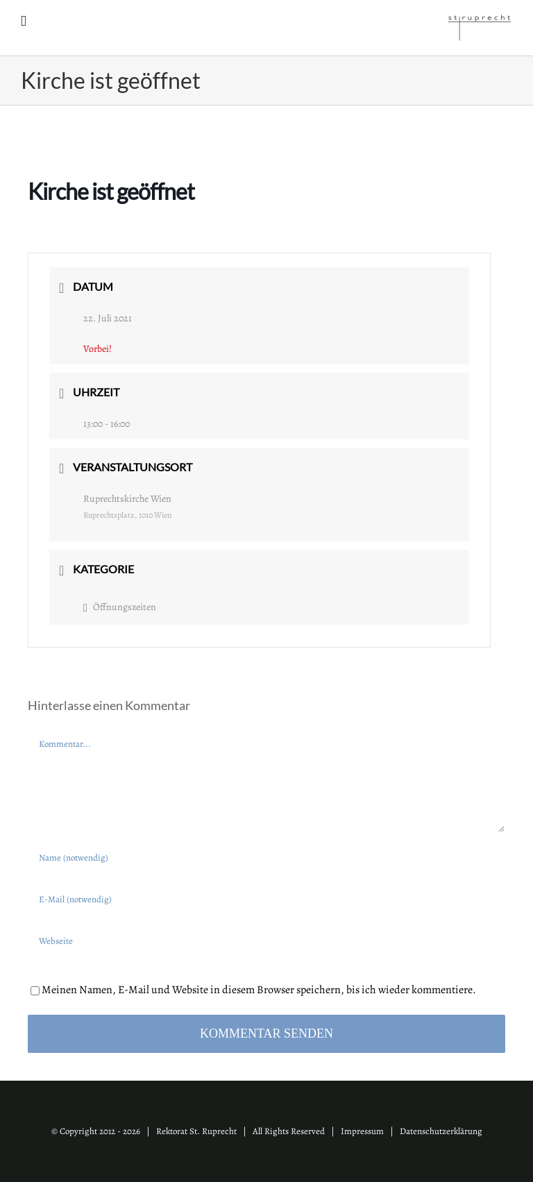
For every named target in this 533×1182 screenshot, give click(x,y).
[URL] (266, 940)
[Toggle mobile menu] (23, 21)
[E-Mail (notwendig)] (266, 898)
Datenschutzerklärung (441, 1131)
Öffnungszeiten (119, 607)
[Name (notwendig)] (266, 857)
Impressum (362, 1131)
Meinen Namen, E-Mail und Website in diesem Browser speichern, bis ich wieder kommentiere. (259, 989)
